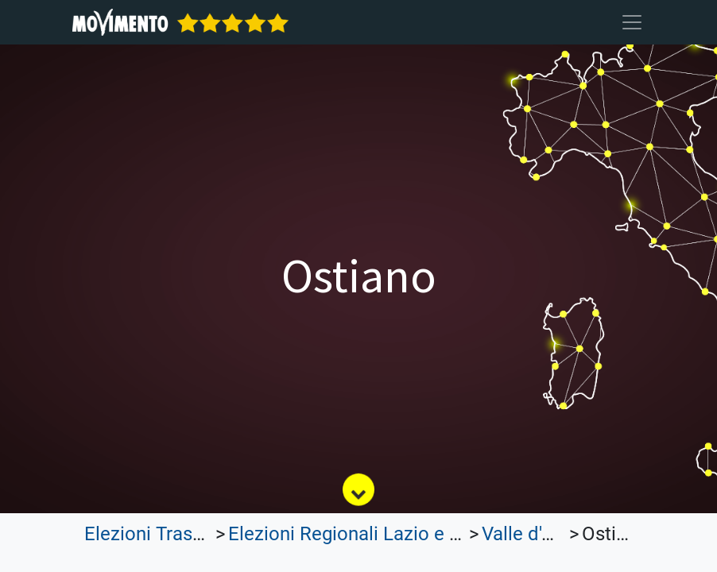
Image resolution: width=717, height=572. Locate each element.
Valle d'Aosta (536, 534)
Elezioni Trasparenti (167, 534)
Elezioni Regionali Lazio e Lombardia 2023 (407, 534)
